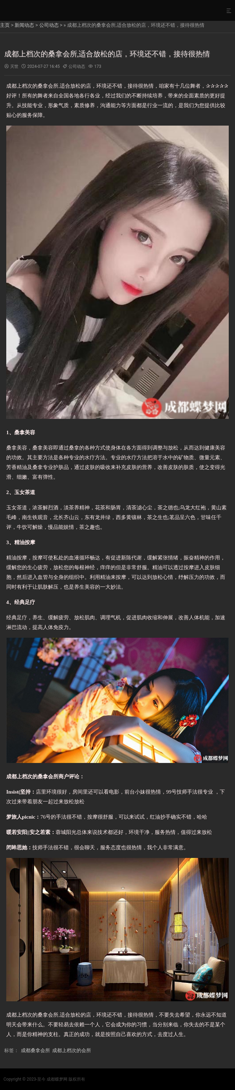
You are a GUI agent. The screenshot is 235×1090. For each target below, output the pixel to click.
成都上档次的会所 (71, 1050)
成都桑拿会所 (35, 1050)
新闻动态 (24, 25)
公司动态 (49, 25)
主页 (5, 25)
